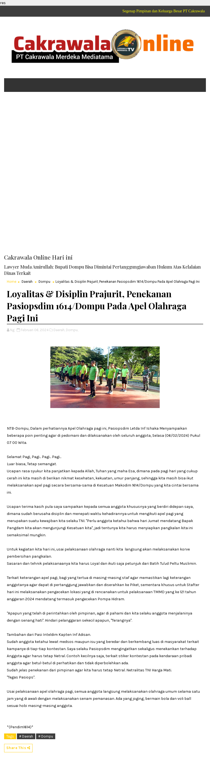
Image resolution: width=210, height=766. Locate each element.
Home (11, 281)
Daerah (27, 281)
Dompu (44, 281)
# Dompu (45, 736)
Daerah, (59, 330)
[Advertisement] (105, 138)
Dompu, (72, 330)
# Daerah (26, 736)
